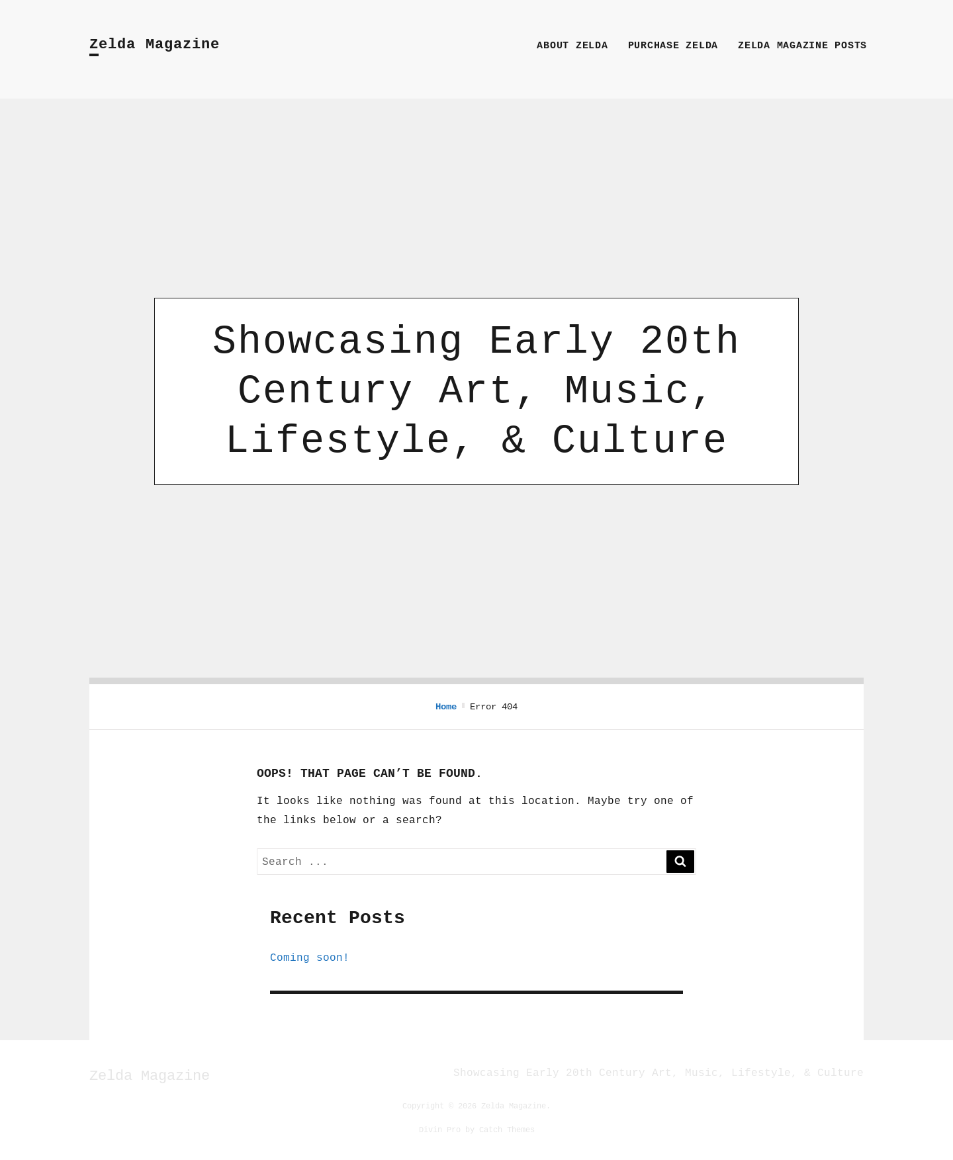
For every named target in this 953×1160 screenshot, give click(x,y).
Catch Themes (507, 1129)
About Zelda (572, 46)
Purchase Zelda (673, 46)
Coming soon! (309, 957)
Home (446, 706)
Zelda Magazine (154, 44)
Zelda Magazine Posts (802, 46)
